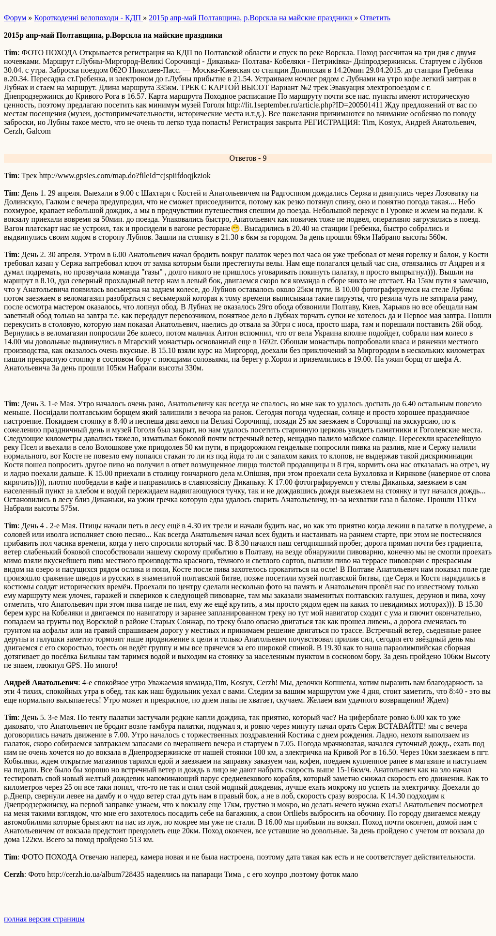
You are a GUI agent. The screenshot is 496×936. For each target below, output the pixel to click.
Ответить (375, 18)
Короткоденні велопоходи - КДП (88, 18)
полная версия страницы (44, 919)
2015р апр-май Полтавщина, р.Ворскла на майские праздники (251, 18)
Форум (15, 18)
